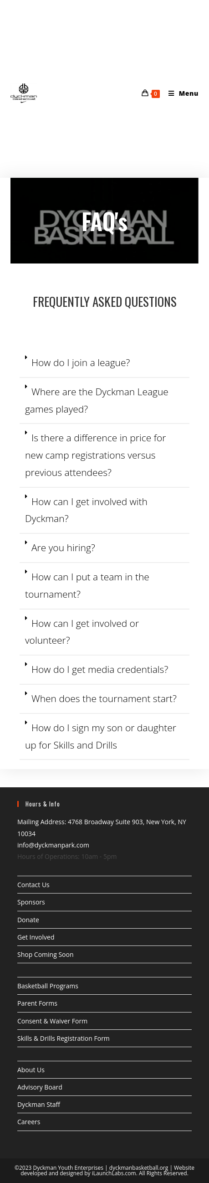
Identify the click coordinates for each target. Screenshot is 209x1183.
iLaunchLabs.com (114, 1173)
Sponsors (31, 902)
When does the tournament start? (104, 698)
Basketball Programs (47, 986)
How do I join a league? (80, 362)
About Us (31, 1069)
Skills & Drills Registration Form (63, 1038)
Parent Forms (37, 1003)
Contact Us (33, 884)
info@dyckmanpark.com (53, 845)
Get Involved (36, 937)
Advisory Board (39, 1087)
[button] (104, 363)
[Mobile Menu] (180, 93)
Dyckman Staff (38, 1104)
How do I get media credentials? (99, 669)
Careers (28, 1121)
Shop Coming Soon (45, 954)
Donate (28, 919)
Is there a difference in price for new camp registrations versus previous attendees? (95, 455)
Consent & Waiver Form (52, 1021)
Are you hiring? (63, 547)
